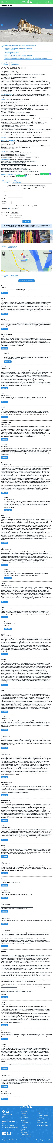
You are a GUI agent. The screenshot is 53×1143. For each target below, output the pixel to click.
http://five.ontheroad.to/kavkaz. (9, 987)
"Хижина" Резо (6, 5)
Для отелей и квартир (8, 1125)
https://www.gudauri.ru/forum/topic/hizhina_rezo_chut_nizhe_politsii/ (19, 161)
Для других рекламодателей (10, 1127)
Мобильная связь (42, 1122)
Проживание (24, 1119)
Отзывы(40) (5, 276)
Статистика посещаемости (9, 1124)
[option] (26, 24)
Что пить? (39, 1117)
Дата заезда (6, 208)
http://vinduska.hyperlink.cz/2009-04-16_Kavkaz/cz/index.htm (17, 991)
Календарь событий (42, 1125)
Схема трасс (24, 1117)
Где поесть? (40, 1119)
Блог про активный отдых (8, 920)
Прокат (23, 1125)
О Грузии (39, 1113)
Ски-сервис (24, 1127)
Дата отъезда (5, 212)
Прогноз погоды (25, 1131)
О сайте (4, 1116)
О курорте (23, 1113)
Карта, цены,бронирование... (15, 63)
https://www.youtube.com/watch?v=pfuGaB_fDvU (13, 162)
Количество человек (4, 202)
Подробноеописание (5, 63)
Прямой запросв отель (6, 181)
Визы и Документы (42, 1115)
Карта (4, 246)
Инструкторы (24, 1124)
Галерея (23, 1129)
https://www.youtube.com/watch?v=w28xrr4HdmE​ (13, 164)
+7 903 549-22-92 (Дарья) (8, 176)
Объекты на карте (26, 1134)
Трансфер (23, 1120)
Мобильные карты (26, 1136)
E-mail (5, 195)
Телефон (4, 199)
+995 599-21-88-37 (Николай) (31, 174)
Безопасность (25, 1122)
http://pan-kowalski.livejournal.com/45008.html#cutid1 (14, 168)
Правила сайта (6, 1118)
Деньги (39, 1120)
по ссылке (17, 882)
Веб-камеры (24, 1132)
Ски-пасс (23, 1115)
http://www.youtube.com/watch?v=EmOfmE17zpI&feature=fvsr (17, 907)
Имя (5, 192)
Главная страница (7, 1114)
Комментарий (4, 215)
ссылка (29, 128)
